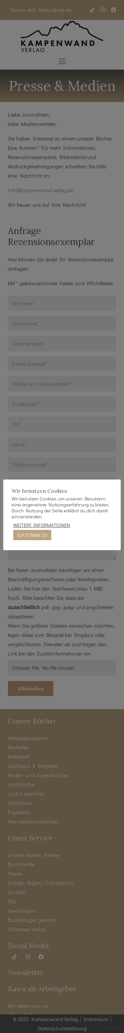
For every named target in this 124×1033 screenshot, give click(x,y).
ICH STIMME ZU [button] (32, 535)
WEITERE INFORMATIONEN (41, 525)
